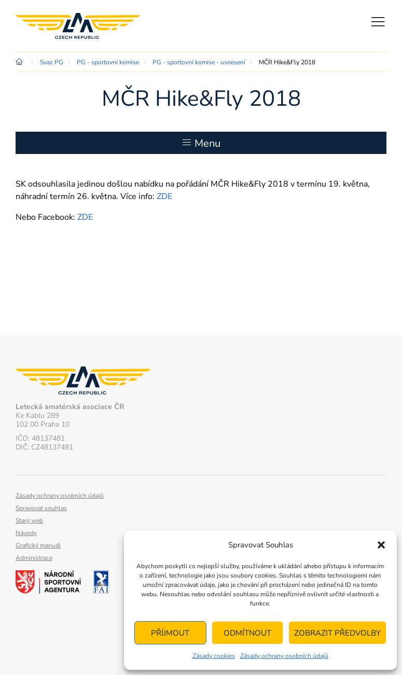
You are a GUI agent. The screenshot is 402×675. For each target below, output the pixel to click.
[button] (381, 545)
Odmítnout (247, 633)
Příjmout (170, 633)
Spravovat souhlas (41, 508)
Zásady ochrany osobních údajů (284, 656)
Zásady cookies (213, 656)
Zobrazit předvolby (337, 633)
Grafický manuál (38, 545)
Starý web (29, 520)
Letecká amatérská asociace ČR (78, 26)
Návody (26, 533)
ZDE (164, 196)
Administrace (34, 558)
